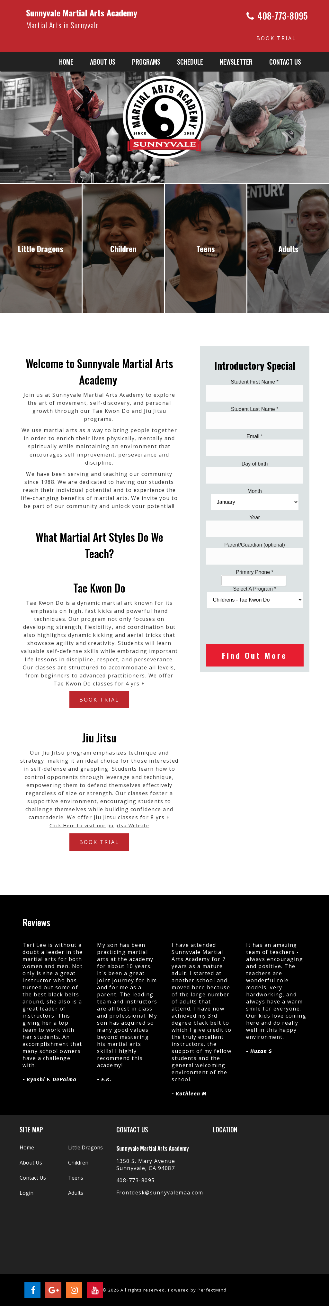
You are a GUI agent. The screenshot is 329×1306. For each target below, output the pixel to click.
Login (26, 1192)
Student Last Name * (255, 409)
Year (254, 517)
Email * (254, 436)
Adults (75, 1192)
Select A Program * (254, 589)
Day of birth (255, 464)
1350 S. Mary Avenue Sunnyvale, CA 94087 (145, 1164)
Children (78, 1162)
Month (254, 491)
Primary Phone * (254, 572)
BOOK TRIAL (276, 38)
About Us (31, 1162)
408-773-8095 (135, 1180)
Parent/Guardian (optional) (254, 545)
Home (66, 62)
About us (102, 62)
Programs (146, 62)
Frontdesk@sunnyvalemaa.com (159, 1192)
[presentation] (255, 625)
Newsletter (236, 62)
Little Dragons (85, 1147)
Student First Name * (255, 382)
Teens (75, 1177)
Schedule (190, 62)
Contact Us (285, 62)
